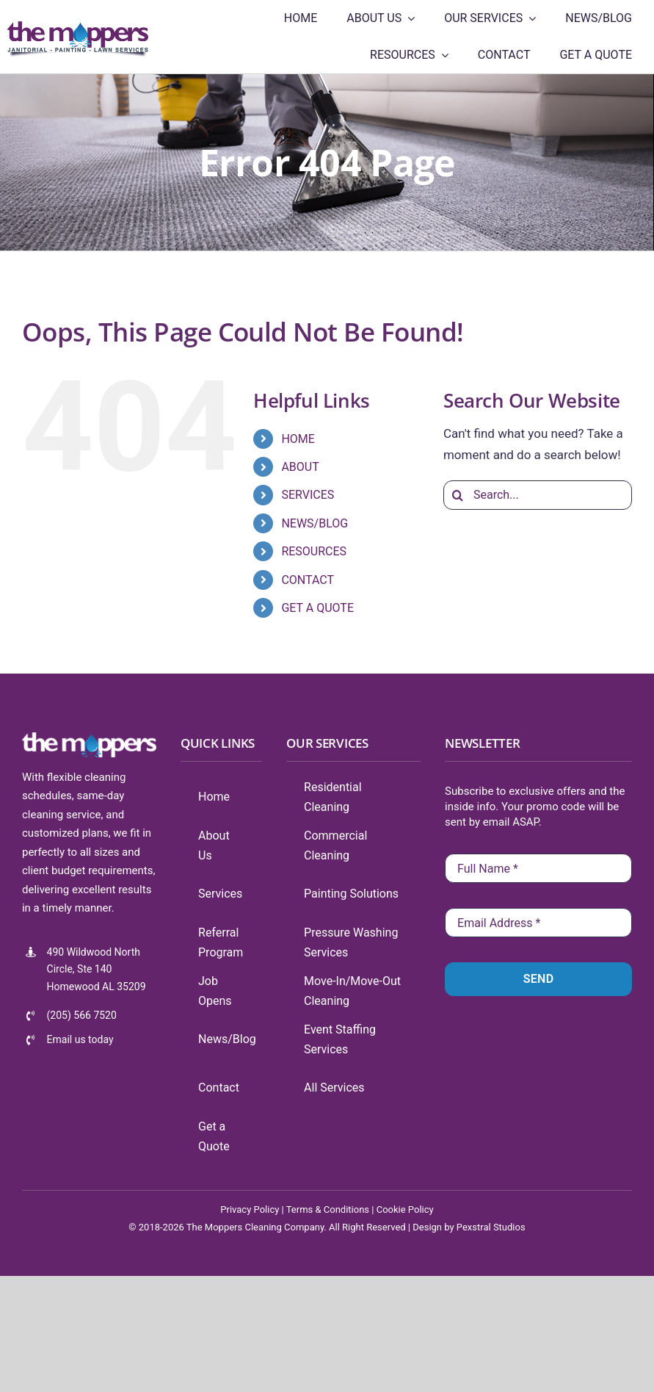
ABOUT (300, 467)
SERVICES (307, 495)
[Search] (458, 495)
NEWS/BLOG (314, 523)
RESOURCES (313, 551)
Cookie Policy (405, 1209)
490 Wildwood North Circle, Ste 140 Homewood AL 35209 (96, 969)
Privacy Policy (249, 1209)
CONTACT (307, 580)
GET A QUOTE (317, 608)
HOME (297, 439)
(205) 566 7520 (82, 1015)
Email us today (80, 1039)
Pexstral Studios (491, 1227)
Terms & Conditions (327, 1209)
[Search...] (537, 495)
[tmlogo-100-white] (89, 738)
